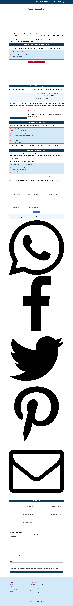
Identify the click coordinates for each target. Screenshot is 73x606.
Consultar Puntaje (39, 1)
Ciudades (59, 1)
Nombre (12, 550)
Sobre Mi (11, 591)
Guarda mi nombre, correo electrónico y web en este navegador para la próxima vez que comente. (34, 568)
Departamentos (57, 2)
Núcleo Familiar (47, 1)
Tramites (53, 1)
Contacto (11, 586)
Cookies (11, 587)
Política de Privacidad (13, 589)
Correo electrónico (15, 555)
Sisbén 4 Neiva (32, 111)
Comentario (13, 536)
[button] (36, 62)
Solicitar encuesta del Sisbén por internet (19, 130)
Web (11, 561)
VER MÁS (19, 118)
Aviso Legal (12, 584)
